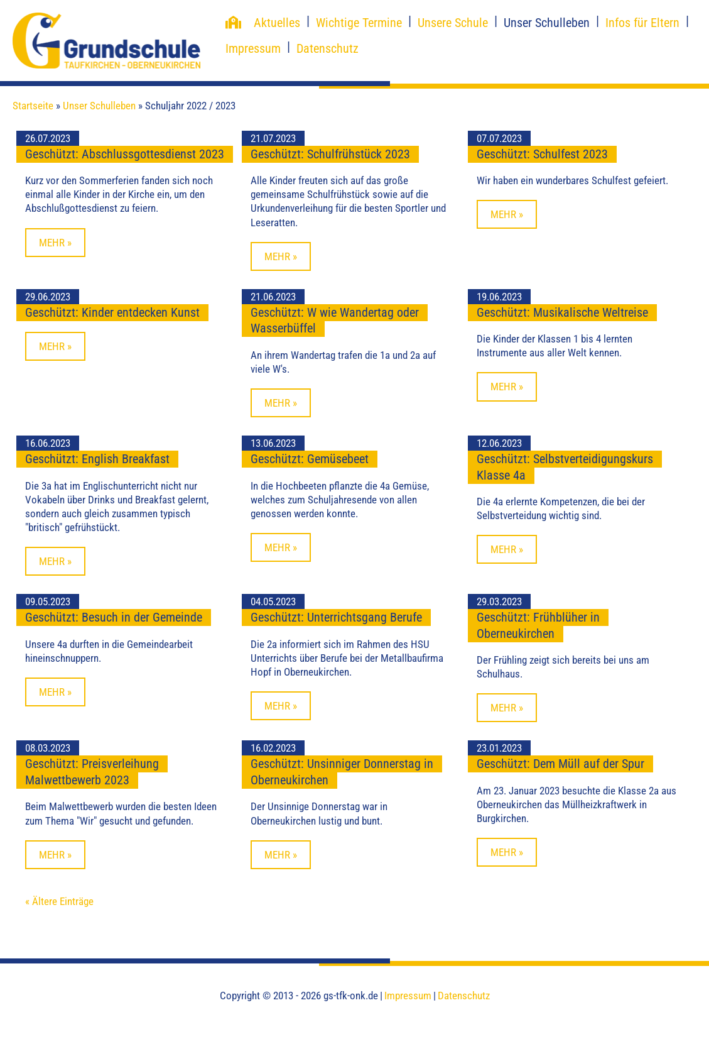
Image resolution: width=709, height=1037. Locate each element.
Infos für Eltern (642, 22)
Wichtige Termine (359, 22)
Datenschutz (327, 48)
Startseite (33, 105)
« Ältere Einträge (59, 901)
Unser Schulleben (547, 22)
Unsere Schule (453, 22)
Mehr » (55, 242)
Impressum (253, 48)
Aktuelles (277, 22)
